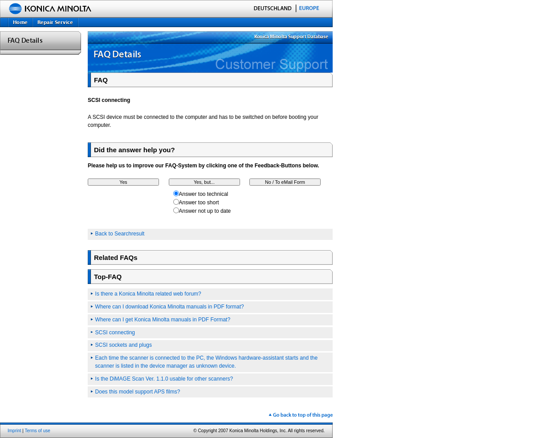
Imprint (14, 430)
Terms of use (37, 430)
